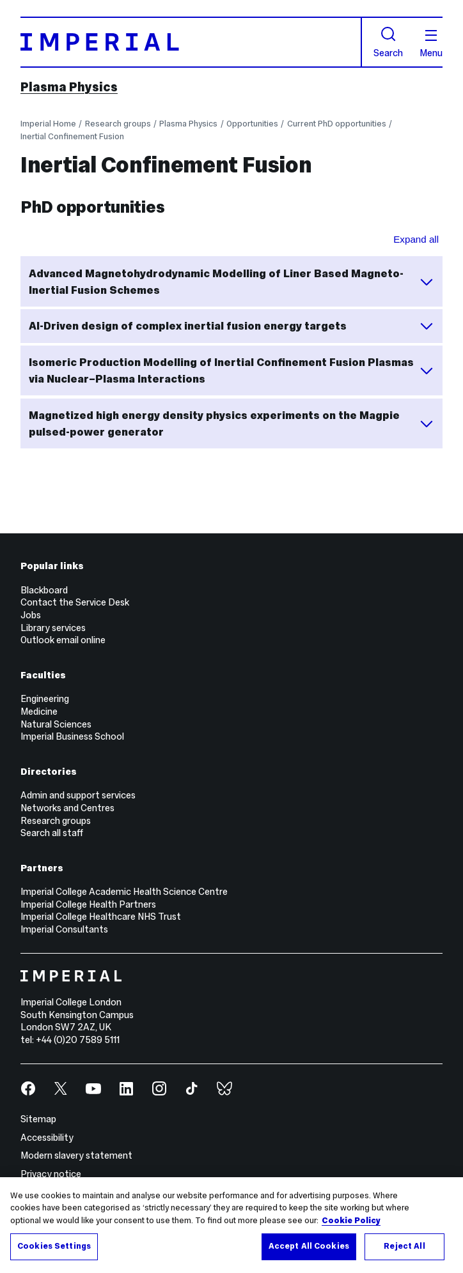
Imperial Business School (72, 736)
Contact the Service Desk (74, 602)
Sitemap (38, 1119)
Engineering (44, 699)
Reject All (404, 1246)
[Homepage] (191, 42)
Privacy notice (50, 1174)
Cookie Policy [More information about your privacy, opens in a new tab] (351, 1221)
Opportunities (252, 123)
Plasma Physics (69, 87)
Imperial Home (48, 123)
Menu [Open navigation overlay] (431, 44)
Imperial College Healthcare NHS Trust (100, 916)
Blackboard (44, 590)
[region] (231, 1225)
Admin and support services (78, 795)
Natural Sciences (55, 724)
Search (388, 42)
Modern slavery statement (76, 1155)
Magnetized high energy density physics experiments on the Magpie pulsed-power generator (231, 423)
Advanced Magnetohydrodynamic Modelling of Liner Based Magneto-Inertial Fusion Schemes (231, 281)
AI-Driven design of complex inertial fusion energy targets (231, 325)
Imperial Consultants (64, 929)
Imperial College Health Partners (88, 904)
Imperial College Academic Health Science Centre (124, 891)
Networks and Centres (67, 808)
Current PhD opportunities (336, 123)
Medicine (39, 711)
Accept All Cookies (309, 1246)
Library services (53, 628)
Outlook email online (63, 640)
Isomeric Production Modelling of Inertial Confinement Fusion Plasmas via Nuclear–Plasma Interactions (231, 370)
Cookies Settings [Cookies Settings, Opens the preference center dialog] (54, 1246)
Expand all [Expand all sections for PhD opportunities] (416, 239)
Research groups (118, 123)
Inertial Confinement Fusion (72, 136)
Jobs (30, 615)
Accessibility (47, 1137)
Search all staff (51, 833)
